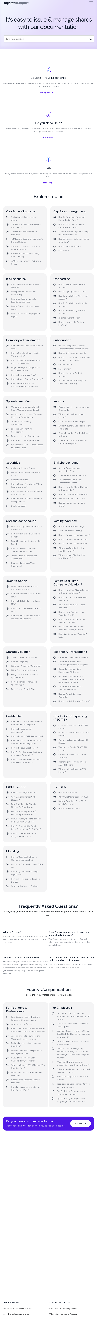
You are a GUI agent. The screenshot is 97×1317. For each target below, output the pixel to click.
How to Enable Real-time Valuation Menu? (27, 347)
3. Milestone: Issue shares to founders (24, 233)
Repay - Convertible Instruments (73, 657)
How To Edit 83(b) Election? (24, 792)
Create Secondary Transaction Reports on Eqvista (72, 442)
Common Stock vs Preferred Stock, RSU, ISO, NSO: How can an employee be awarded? (73, 1034)
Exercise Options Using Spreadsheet (21, 430)
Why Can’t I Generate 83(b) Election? (23, 798)
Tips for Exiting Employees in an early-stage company (71, 1093)
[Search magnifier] (90, 39)
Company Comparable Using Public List (27, 866)
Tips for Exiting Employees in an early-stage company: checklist (71, 1100)
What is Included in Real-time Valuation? (71, 606)
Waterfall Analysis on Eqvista (24, 886)
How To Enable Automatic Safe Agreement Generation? (25, 761)
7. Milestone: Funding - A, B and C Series (26, 262)
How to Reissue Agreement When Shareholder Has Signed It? (26, 723)
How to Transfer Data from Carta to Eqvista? (73, 240)
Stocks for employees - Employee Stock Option (72, 1025)
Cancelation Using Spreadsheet (25, 440)
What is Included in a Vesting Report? (71, 416)
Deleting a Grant (18, 506)
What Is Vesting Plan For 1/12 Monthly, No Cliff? (71, 549)
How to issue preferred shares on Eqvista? (26, 286)
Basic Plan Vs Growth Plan (23, 689)
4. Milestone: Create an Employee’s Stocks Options (27, 240)
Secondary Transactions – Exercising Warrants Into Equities (73, 663)
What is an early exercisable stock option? (72, 1078)
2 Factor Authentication (69, 317)
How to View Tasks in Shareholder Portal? (26, 535)
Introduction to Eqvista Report (72, 421)
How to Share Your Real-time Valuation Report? (71, 621)
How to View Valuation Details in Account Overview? (26, 362)
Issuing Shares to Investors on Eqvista (25, 308)
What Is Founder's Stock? (23, 1024)
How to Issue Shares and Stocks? (17, 1308)
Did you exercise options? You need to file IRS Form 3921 (73, 1071)
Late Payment (64, 369)
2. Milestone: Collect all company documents (26, 226)
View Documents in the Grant (71, 498)
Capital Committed (19, 479)
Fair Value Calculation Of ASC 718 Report (73, 734)
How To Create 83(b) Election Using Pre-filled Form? (24, 835)
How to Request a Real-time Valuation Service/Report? (71, 628)
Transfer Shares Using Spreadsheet (21, 423)
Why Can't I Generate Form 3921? (73, 797)
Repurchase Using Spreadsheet (25, 436)
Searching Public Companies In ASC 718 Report (72, 763)
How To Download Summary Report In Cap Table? (71, 226)
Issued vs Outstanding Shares (16, 1314)
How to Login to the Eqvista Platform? (71, 323)
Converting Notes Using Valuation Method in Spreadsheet (26, 416)
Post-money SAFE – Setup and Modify (25, 474)
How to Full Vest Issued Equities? (73, 543)
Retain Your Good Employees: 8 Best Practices (27, 1074)
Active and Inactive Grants (23, 468)
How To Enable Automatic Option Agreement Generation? (26, 753)
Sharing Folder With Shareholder (73, 494)
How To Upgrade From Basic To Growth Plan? (25, 683)
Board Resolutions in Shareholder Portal (26, 542)
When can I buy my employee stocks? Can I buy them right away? (73, 1063)
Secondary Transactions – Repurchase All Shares (70, 670)
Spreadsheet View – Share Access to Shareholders (27, 446)
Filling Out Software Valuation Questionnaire (24, 676)
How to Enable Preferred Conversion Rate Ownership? (24, 385)
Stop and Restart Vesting (70, 530)
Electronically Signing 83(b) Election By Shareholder (23, 813)
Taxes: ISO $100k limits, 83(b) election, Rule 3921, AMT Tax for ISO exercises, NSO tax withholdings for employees (73, 1053)
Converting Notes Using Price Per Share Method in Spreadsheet (26, 408)
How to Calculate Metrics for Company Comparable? (24, 858)
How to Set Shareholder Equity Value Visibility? (25, 354)
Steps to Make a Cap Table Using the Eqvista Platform (73, 233)
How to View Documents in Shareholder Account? (23, 550)
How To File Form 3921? (69, 808)
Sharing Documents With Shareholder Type (69, 469)
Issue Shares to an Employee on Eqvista (25, 315)
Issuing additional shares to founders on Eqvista (23, 300)
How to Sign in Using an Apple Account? (72, 286)
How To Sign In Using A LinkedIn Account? (72, 305)
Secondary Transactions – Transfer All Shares (70, 688)
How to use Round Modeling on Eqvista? (25, 880)
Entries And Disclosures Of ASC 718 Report (72, 756)
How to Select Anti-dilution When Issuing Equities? (26, 500)
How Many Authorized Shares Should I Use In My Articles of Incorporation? (28, 1030)
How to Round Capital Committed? (27, 379)
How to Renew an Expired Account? (70, 374)
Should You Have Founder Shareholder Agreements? (23, 1059)
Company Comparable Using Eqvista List (24, 873)
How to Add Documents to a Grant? (71, 504)
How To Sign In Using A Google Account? (72, 312)
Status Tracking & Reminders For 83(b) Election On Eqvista (26, 820)
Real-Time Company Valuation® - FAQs (73, 635)
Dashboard (63, 250)
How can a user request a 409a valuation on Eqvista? (25, 617)
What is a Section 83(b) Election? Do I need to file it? (28, 1066)
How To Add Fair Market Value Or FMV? (26, 610)
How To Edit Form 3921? (69, 792)
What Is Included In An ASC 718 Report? (72, 770)
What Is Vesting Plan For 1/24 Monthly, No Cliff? (71, 557)
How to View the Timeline (69, 246)
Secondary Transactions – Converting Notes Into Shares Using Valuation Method (72, 679)
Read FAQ (47, 182)
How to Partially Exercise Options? (74, 701)
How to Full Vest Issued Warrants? (74, 535)
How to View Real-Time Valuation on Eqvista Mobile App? (73, 591)
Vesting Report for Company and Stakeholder (73, 408)
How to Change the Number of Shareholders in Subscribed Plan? (73, 347)
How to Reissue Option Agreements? (21, 730)
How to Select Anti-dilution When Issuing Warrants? (26, 485)
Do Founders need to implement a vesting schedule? (26, 1052)
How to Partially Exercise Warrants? (69, 695)
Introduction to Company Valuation (63, 1308)
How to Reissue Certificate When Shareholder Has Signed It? (26, 742)
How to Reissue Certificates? (24, 748)
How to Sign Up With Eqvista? (72, 291)
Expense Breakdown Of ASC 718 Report (73, 727)
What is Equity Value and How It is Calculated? (26, 528)
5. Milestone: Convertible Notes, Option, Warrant (25, 248)
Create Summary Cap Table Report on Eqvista (74, 427)
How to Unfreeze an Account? (72, 353)
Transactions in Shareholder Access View (24, 557)
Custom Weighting (19, 661)
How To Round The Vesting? (71, 526)
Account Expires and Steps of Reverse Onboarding (72, 382)
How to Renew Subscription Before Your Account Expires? (74, 359)
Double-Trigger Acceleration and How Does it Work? (26, 1088)
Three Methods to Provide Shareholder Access (70, 481)
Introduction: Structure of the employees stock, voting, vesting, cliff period (74, 1016)
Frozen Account (65, 364)
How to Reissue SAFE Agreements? (27, 736)
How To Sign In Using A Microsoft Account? (73, 297)
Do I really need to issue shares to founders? (26, 1045)
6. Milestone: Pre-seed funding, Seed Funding (25, 255)
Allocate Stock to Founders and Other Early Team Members (25, 1037)
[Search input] (47, 39)
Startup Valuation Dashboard (24, 657)
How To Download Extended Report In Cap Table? (71, 218)
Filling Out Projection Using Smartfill (27, 666)
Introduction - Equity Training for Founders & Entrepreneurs (26, 1018)
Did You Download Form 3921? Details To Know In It (72, 802)
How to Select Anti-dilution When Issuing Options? (26, 493)
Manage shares (47, 92)
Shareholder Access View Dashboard (23, 564)
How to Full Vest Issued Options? (73, 539)
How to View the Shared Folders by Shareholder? (73, 488)
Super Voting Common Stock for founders (26, 1081)
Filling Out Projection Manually (25, 670)
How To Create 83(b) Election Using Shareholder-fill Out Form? (26, 827)
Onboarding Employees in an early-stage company (73, 1043)
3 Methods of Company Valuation (62, 1314)
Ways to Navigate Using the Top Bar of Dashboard (25, 369)
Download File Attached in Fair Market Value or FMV (25, 588)
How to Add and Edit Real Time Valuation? (72, 599)
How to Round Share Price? (23, 375)
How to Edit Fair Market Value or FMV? (25, 602)
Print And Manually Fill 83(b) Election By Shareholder (23, 805)
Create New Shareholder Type (72, 475)
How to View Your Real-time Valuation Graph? (71, 613)
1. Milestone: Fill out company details (24, 218)
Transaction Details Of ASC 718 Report (72, 749)
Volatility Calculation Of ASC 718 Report (73, 741)
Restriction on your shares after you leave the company (73, 1085)
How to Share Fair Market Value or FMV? (26, 595)
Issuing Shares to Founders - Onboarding (24, 293)
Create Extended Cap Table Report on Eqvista (74, 434)
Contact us (47, 137)
